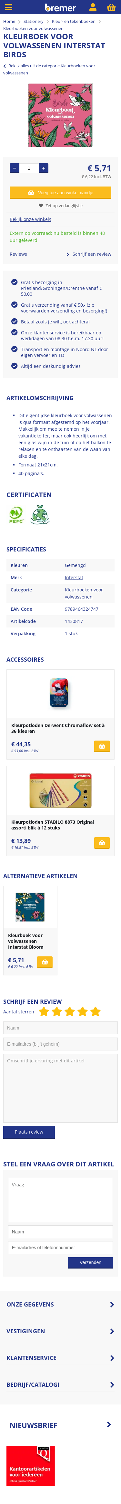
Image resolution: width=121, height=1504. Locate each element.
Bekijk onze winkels (30, 219)
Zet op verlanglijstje (61, 205)
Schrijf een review (88, 254)
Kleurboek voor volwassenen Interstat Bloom (26, 941)
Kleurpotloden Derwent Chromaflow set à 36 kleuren (58, 728)
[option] (60, 115)
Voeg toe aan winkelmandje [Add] (60, 192)
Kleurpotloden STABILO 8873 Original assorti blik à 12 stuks (52, 825)
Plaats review (29, 1132)
